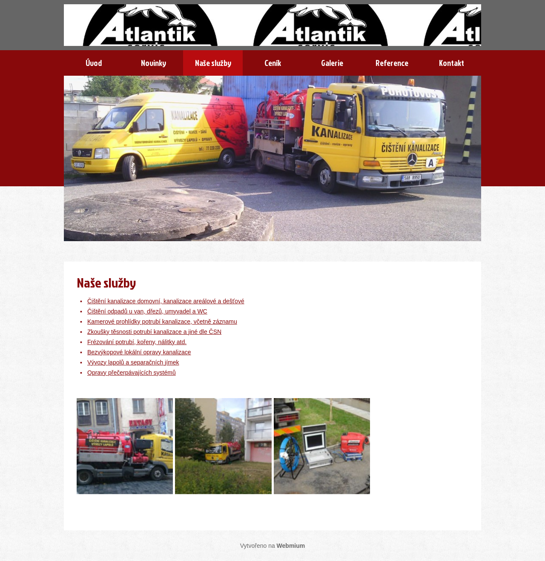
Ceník (272, 62)
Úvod (94, 62)
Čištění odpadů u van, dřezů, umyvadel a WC (147, 311)
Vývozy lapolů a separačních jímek (133, 362)
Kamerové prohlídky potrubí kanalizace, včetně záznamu (162, 321)
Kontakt (451, 62)
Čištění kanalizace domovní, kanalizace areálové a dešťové (165, 301)
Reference (392, 62)
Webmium (291, 545)
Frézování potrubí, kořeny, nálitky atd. (136, 342)
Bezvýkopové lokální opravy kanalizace (139, 352)
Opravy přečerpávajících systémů (131, 372)
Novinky (153, 62)
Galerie (332, 62)
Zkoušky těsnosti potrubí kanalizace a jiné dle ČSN (154, 331)
